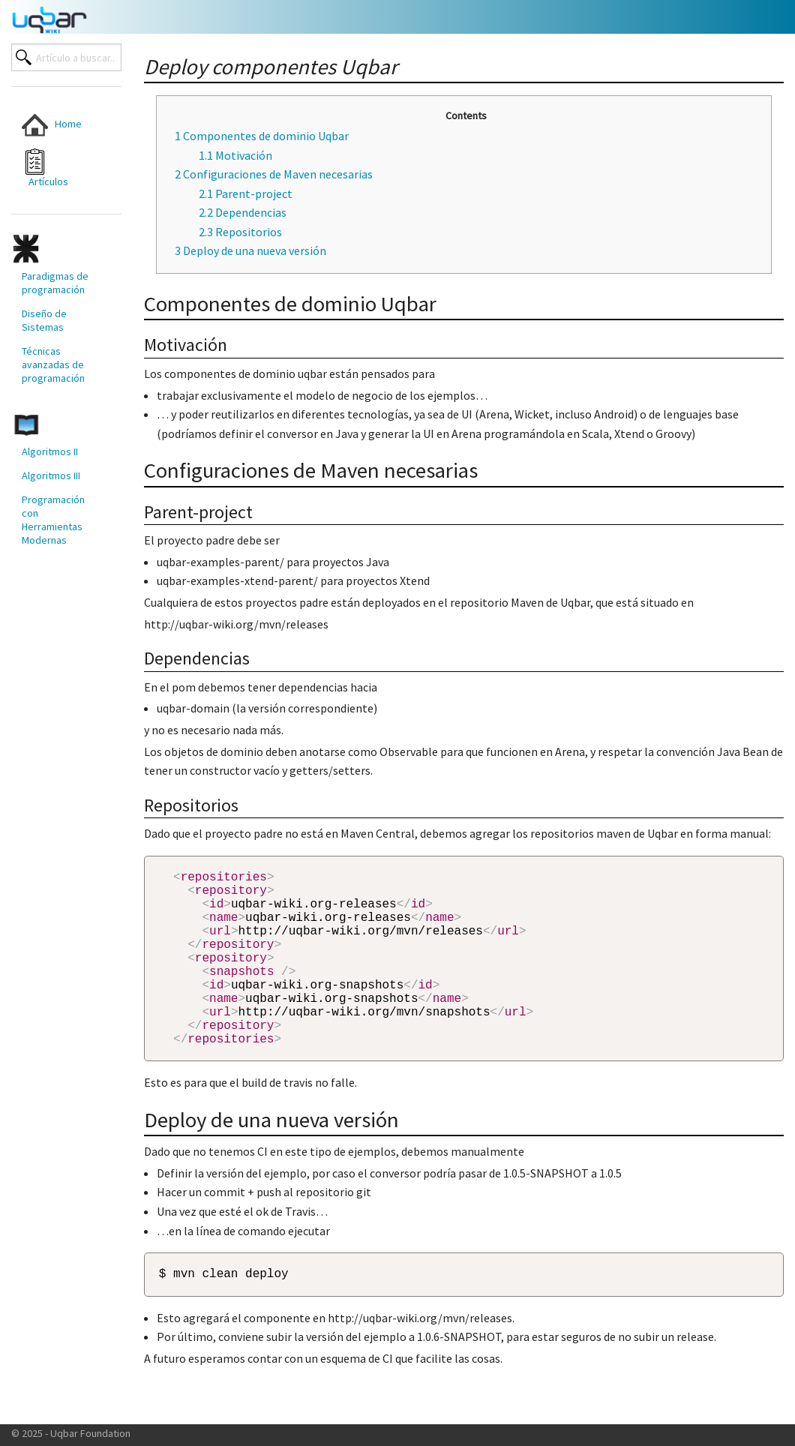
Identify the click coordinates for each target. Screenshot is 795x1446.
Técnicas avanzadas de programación (53, 364)
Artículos (45, 168)
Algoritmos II (50, 451)
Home (52, 125)
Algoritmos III (51, 475)
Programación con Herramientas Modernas (53, 520)
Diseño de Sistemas (44, 320)
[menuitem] (57, 124)
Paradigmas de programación (55, 282)
